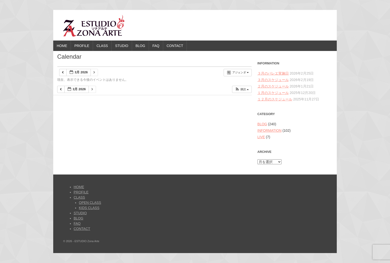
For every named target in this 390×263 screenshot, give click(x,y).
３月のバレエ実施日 (273, 73)
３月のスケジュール (273, 80)
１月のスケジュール (273, 93)
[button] (241, 89)
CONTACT (175, 46)
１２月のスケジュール (274, 99)
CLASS (102, 46)
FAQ (155, 46)
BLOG (140, 46)
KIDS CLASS (89, 208)
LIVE (261, 137)
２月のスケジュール (273, 86)
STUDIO (121, 46)
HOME (62, 46)
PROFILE (81, 46)
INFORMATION (269, 130)
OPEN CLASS (90, 203)
